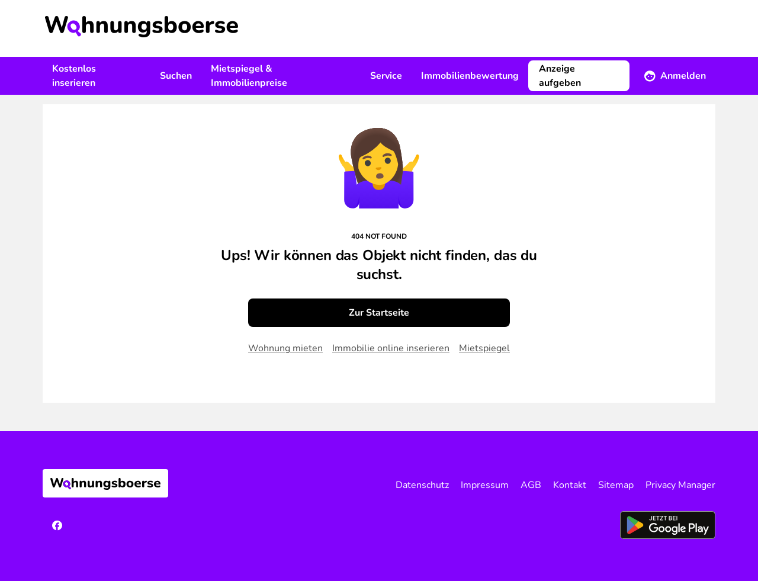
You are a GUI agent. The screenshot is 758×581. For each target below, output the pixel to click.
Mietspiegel (484, 348)
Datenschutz (422, 485)
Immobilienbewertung (470, 75)
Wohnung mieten (285, 348)
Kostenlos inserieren (74, 75)
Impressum (485, 485)
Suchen (176, 75)
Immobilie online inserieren (390, 348)
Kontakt (569, 485)
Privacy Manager (680, 485)
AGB (531, 485)
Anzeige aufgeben (560, 75)
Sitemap (616, 485)
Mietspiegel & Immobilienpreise (249, 75)
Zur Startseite (379, 312)
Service (386, 75)
